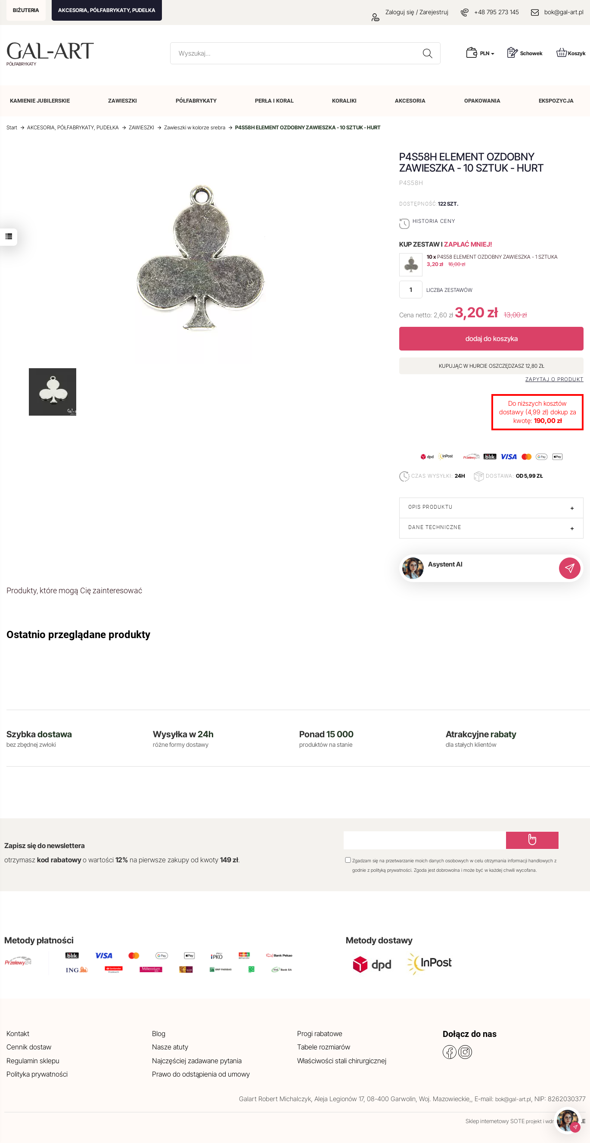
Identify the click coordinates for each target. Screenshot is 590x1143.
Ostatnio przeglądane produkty (78, 635)
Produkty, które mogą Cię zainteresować (74, 590)
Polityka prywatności (37, 1074)
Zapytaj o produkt (554, 379)
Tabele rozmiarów (323, 1047)
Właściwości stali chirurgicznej (341, 1060)
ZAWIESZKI (122, 100)
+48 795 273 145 (496, 12)
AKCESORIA (410, 100)
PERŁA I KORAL (274, 100)
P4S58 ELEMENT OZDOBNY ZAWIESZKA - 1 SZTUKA (497, 257)
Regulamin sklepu (32, 1060)
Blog (158, 1033)
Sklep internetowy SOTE (495, 1121)
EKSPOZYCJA (556, 100)
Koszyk (571, 52)
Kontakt (17, 1033)
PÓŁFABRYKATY (196, 100)
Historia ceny (434, 221)
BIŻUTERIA (26, 10)
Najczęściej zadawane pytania (197, 1060)
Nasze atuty (170, 1047)
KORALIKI (344, 100)
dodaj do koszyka (492, 338)
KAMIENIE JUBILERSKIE (40, 100)
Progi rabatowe (319, 1033)
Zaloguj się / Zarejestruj (410, 12)
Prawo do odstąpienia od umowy (201, 1074)
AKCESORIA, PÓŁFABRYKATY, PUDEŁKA (106, 10)
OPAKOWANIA (482, 100)
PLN (487, 53)
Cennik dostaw (28, 1047)
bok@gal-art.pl (564, 12)
